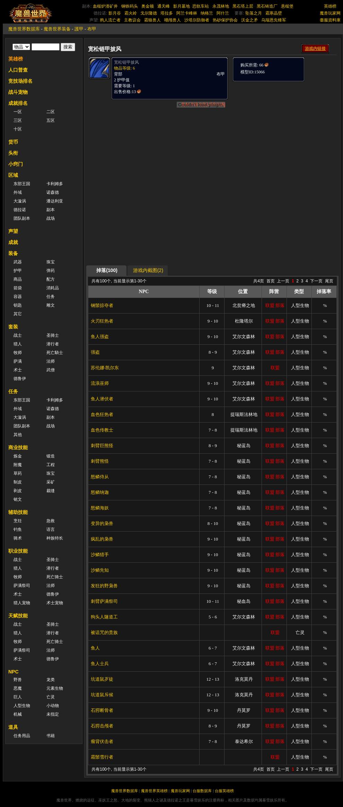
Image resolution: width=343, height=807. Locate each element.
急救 (50, 520)
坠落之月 (253, 13)
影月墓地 (181, 6)
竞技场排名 (20, 81)
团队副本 (22, 218)
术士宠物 (54, 602)
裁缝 (50, 490)
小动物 (52, 705)
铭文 (18, 499)
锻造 (50, 456)
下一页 (316, 281)
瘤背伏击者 (102, 741)
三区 (18, 120)
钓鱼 (18, 529)
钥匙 (18, 305)
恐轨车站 (200, 6)
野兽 (18, 679)
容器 (18, 296)
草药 (18, 473)
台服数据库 (202, 791)
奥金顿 (147, 6)
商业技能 (18, 447)
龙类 (50, 679)
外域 (18, 192)
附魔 (18, 464)
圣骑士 (52, 335)
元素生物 (54, 688)
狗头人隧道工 (104, 616)
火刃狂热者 (102, 321)
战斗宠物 (18, 92)
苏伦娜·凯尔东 (105, 367)
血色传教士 (102, 430)
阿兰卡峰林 (186, 13)
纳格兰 (207, 13)
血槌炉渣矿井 (105, 6)
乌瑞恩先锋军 (273, 20)
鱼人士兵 (100, 663)
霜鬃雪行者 (102, 757)
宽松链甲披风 (126, 62)
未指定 (52, 714)
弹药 (50, 270)
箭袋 (18, 287)
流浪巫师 (100, 383)
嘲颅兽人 (172, 20)
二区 (50, 111)
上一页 (283, 281)
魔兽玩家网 (330, 13)
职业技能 (18, 551)
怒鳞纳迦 (100, 492)
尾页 (329, 281)
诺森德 (52, 192)
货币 (13, 142)
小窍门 (15, 164)
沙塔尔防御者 (196, 20)
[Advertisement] (212, 217)
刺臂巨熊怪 (102, 445)
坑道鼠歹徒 (102, 679)
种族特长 (54, 538)
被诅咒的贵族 (104, 632)
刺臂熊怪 (100, 461)
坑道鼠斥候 (102, 694)
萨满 (18, 361)
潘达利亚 (54, 201)
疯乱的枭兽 (102, 539)
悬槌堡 (287, 6)
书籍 (50, 735)
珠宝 (50, 262)
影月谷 (114, 13)
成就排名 (18, 103)
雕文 (50, 305)
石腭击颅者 (102, 725)
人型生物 (22, 705)
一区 (18, 111)
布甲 (91, 28)
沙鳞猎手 (100, 554)
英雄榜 (330, 6)
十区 (18, 129)
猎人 (18, 344)
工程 (50, 464)
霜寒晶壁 (273, 13)
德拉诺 (20, 209)
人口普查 (18, 70)
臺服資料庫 (330, 20)
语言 (50, 529)
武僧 (50, 370)
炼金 (18, 456)
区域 (13, 175)
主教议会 (132, 20)
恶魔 (18, 688)
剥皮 (18, 490)
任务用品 (22, 735)
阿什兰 (223, 13)
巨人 (18, 697)
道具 (13, 727)
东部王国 (22, 183)
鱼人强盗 (100, 336)
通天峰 (163, 6)
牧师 (18, 352)
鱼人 (95, 648)
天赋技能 (18, 615)
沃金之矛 (249, 20)
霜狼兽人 (152, 20)
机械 (18, 714)
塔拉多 (166, 13)
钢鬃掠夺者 (102, 305)
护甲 (18, 270)
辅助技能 (18, 512)
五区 (50, 120)
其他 (18, 434)
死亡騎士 (54, 352)
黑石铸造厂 (267, 6)
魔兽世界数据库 (24, 28)
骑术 (18, 538)
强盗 (95, 352)
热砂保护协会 (225, 20)
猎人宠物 (22, 602)
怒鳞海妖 (100, 507)
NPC (13, 671)
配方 (50, 279)
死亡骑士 (54, 576)
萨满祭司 (22, 585)
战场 (50, 218)
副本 (50, 209)
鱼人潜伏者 (102, 398)
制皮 (18, 482)
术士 (18, 370)
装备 (13, 253)
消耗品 (52, 287)
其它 (18, 313)
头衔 (13, 153)
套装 (13, 326)
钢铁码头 (129, 6)
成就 (13, 242)
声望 (13, 231)
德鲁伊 (20, 378)
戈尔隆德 (148, 13)
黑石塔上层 (242, 6)
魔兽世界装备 (57, 28)
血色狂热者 (102, 414)
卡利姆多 (54, 183)
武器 (18, 262)
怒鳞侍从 (100, 476)
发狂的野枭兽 (104, 585)
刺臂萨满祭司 (104, 601)
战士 (18, 335)
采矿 (50, 482)
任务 (50, 296)
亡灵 (50, 697)
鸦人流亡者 (110, 20)
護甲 (78, 28)
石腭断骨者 (102, 710)
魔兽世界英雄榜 (154, 791)
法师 (50, 361)
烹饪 (18, 520)
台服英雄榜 (224, 791)
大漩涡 (20, 201)
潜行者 (52, 344)
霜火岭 (130, 13)
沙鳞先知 (100, 570)
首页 (270, 281)
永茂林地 (220, 6)
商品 (18, 279)
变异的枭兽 (102, 523)
